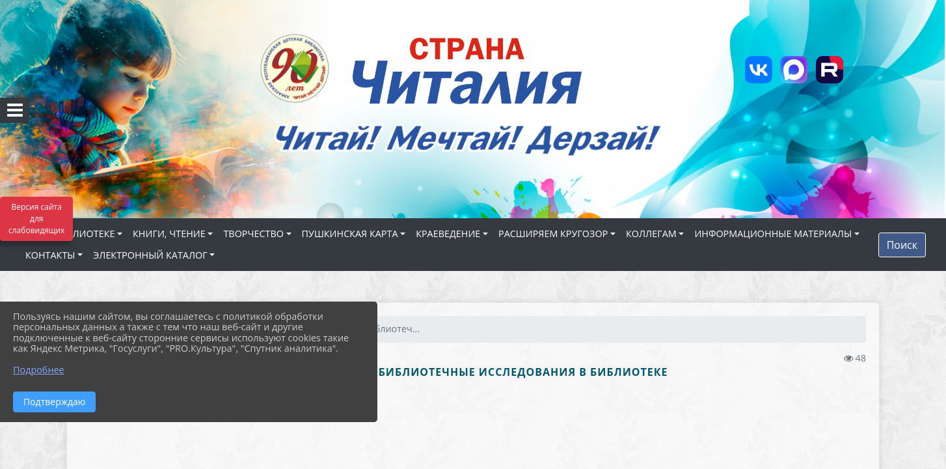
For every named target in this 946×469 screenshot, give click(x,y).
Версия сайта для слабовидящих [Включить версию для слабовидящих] (36, 218)
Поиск (902, 245)
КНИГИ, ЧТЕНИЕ (169, 233)
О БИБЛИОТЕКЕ (79, 233)
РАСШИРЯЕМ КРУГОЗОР (553, 233)
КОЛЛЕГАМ (651, 233)
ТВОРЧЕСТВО (253, 233)
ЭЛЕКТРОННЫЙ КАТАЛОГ (150, 255)
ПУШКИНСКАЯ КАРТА (350, 233)
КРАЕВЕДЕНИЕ (448, 233)
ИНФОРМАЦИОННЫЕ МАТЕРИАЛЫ (773, 233)
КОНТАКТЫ (50, 255)
